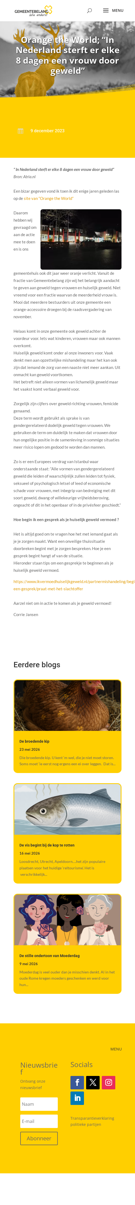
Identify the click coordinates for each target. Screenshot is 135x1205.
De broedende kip (34, 741)
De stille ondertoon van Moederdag (49, 956)
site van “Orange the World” (48, 198)
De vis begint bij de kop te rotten (47, 845)
